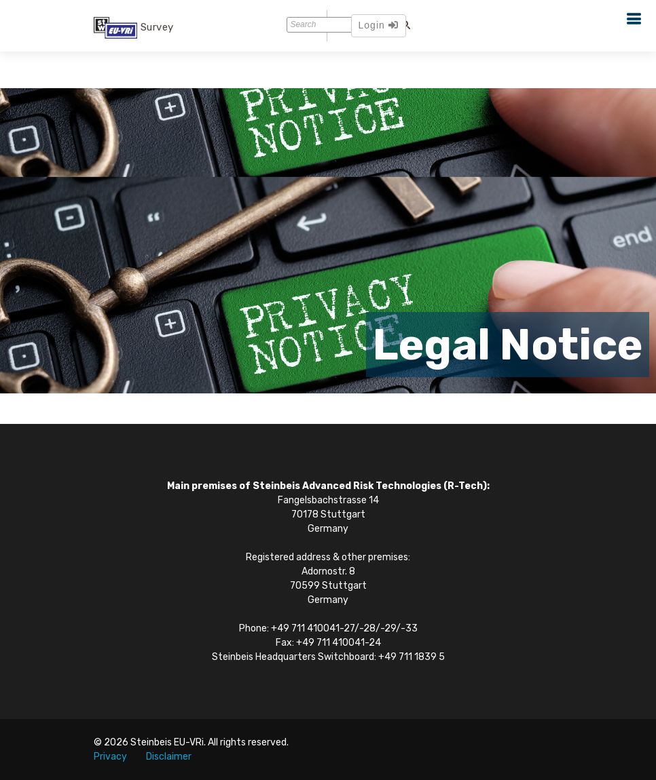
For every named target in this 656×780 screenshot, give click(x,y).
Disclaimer (169, 756)
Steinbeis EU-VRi (167, 742)
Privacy (110, 756)
